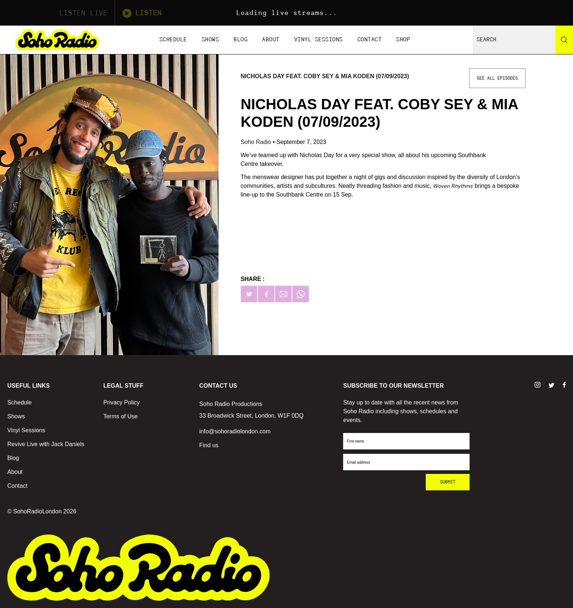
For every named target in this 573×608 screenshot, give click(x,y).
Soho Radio (256, 142)
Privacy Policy (121, 402)
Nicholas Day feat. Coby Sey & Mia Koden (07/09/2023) (324, 76)
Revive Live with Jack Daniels (45, 444)
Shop (403, 39)
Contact (369, 39)
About (271, 39)
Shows (210, 39)
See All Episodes (497, 78)
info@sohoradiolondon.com (234, 431)
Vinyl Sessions (318, 39)
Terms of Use (120, 416)
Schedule (173, 39)
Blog (240, 39)
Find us (208, 445)
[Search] (564, 40)
